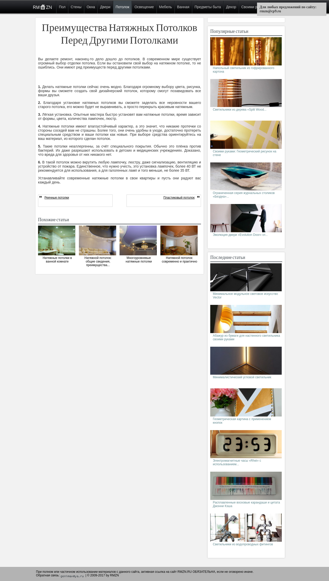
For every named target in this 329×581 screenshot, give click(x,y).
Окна (91, 7)
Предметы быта (208, 7)
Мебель (165, 7)
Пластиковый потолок (179, 197)
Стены (76, 7)
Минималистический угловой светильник (242, 377)
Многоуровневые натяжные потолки (139, 259)
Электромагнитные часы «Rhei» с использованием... (237, 462)
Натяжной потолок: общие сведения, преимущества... (98, 261)
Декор (231, 7)
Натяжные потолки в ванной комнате (57, 259)
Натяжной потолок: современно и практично (179, 259)
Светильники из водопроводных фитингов (243, 544)
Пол (62, 7)
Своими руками (254, 7)
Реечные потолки (56, 197)
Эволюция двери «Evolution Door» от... (240, 235)
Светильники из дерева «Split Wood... (240, 109)
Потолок (123, 7)
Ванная (183, 7)
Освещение (144, 7)
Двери (105, 7)
